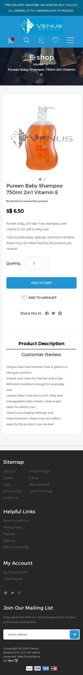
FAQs (6, 484)
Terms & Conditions (16, 520)
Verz (13, 660)
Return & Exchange (16, 547)
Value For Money (40, 491)
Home (38, 64)
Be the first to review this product (27, 201)
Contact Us (10, 497)
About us (9, 471)
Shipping (9, 540)
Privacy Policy (12, 527)
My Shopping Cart (15, 572)
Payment (9, 534)
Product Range (39, 471)
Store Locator (12, 491)
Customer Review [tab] (41, 354)
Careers (8, 478)
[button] (40, 179)
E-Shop (34, 478)
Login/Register (13, 578)
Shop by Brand (39, 484)
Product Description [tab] (41, 343)
